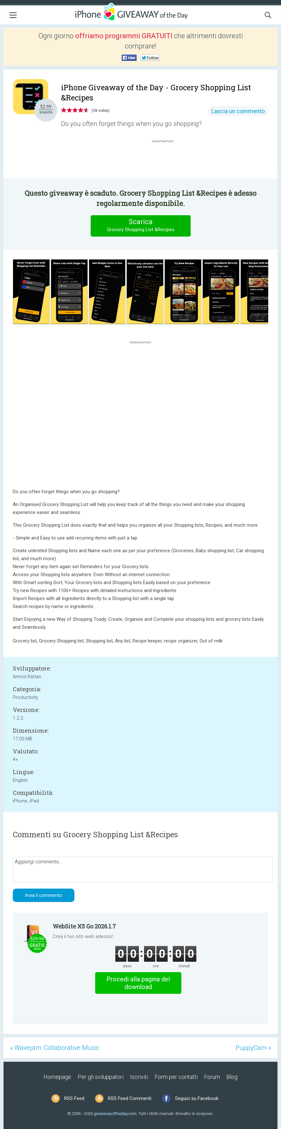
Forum (212, 1077)
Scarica (140, 225)
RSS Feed (74, 1098)
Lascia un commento (238, 111)
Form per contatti (176, 1077)
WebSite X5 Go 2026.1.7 (84, 926)
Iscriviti (139, 1077)
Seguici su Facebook (196, 1098)
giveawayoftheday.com (115, 1113)
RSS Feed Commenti (129, 1098)
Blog (232, 1077)
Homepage (57, 1077)
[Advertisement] (166, 159)
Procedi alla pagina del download (138, 983)
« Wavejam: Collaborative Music (54, 1048)
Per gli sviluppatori (101, 1077)
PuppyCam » (253, 1048)
